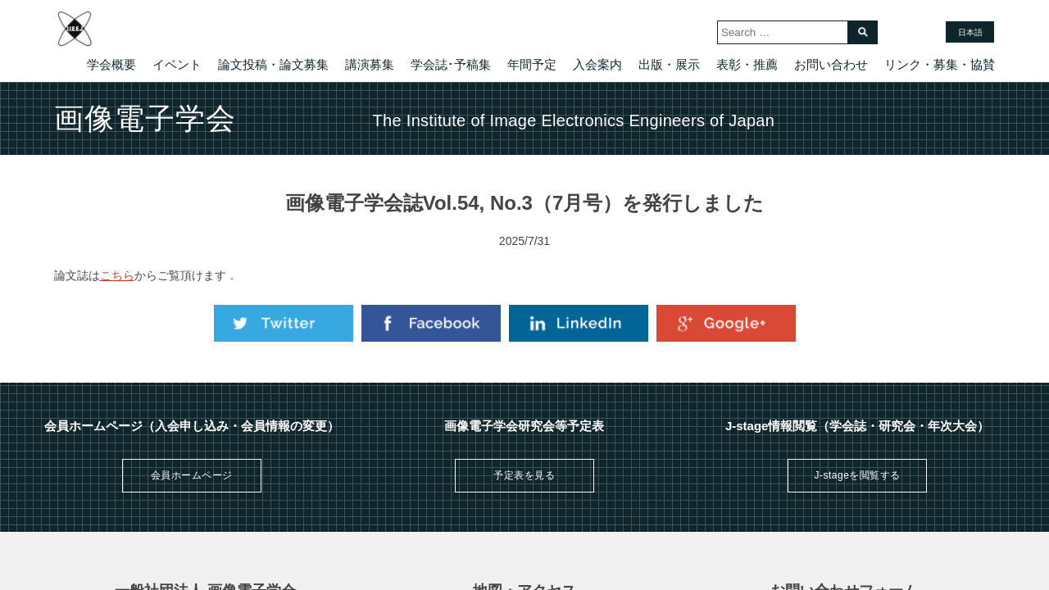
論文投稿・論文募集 (273, 64)
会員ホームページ (192, 475)
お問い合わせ (831, 64)
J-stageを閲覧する (857, 475)
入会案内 (597, 64)
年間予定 (531, 64)
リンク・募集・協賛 (939, 64)
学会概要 (111, 64)
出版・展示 (669, 64)
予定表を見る (524, 475)
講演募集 (369, 64)
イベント (177, 64)
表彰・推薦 (747, 64)
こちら (117, 275)
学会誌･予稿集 (451, 64)
